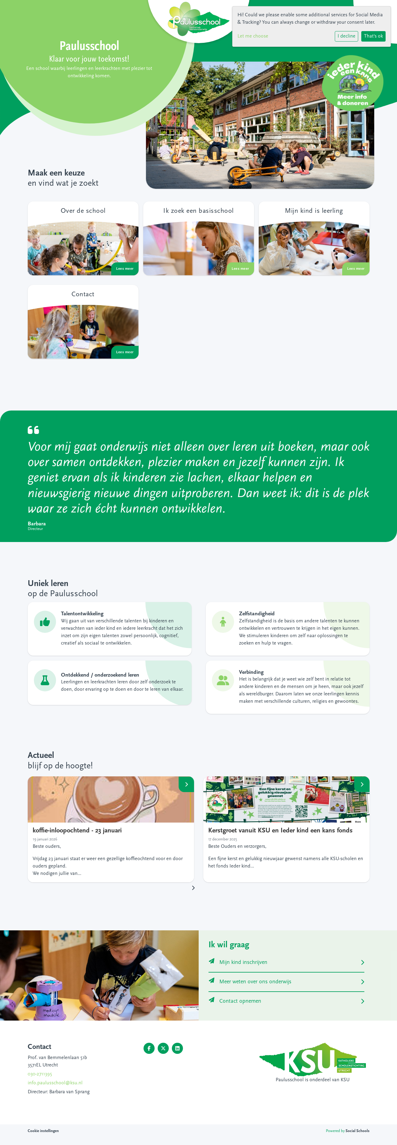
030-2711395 (40, 1074)
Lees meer (186, 784)
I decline (346, 36)
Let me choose (252, 36)
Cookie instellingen (43, 1131)
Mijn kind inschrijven (238, 962)
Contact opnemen (235, 1001)
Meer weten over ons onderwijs (250, 982)
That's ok (373, 36)
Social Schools (358, 1131)
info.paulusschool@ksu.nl (55, 1083)
